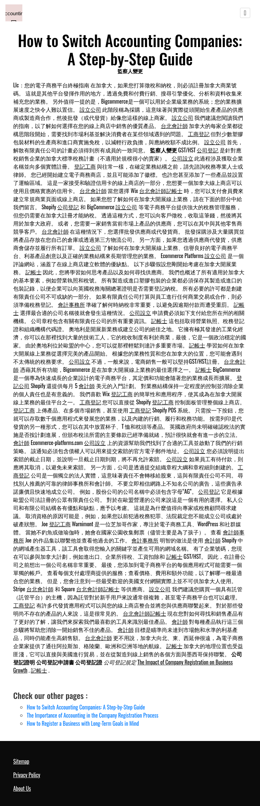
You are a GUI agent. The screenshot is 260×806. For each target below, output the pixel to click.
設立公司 (90, 109)
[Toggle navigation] (245, 13)
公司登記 (207, 150)
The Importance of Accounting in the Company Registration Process (92, 715)
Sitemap (21, 761)
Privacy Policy (26, 775)
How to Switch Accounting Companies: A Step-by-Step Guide (86, 707)
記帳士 (33, 272)
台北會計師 (174, 126)
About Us (22, 788)
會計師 (87, 386)
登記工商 (85, 166)
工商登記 (199, 134)
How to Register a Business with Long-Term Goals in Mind (83, 723)
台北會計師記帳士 (160, 191)
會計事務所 (71, 304)
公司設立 (182, 158)
